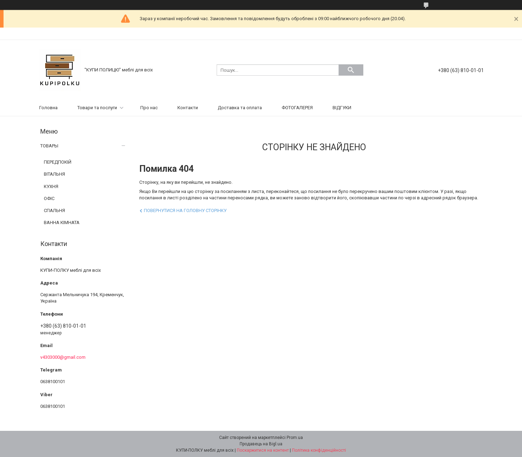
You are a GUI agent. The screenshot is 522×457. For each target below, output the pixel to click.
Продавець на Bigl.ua (261, 443)
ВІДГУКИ (342, 107)
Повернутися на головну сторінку (185, 210)
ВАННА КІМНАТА (62, 222)
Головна (48, 107)
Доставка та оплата (240, 107)
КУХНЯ (51, 186)
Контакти (187, 107)
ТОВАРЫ (49, 145)
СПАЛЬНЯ (54, 210)
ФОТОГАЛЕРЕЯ (297, 107)
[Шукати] (351, 70)
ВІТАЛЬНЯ (54, 174)
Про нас (149, 107)
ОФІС (49, 198)
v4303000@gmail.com (63, 357)
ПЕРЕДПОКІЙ (57, 162)
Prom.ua (295, 437)
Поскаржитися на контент (263, 450)
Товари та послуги (97, 107)
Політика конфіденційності (319, 450)
